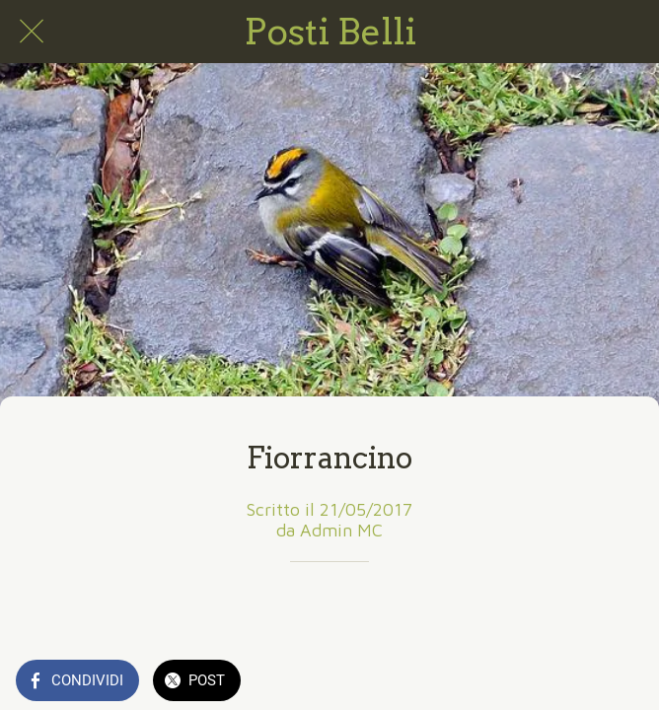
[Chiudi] (31, 31)
